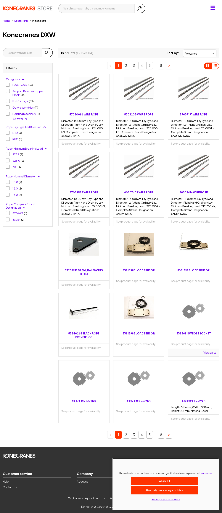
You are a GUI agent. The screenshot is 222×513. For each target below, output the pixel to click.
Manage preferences (166, 499)
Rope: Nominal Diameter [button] (23, 176)
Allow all (164, 480)
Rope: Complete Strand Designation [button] (20, 205)
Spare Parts (21, 20)
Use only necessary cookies (164, 490)
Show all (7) (20, 118)
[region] (165, 484)
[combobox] (199, 53)
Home (6, 20)
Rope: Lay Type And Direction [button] (26, 127)
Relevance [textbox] (191, 53)
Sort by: (173, 53)
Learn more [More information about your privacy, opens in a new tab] (206, 473)
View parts (209, 352)
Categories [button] (15, 79)
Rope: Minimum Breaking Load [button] (26, 148)
